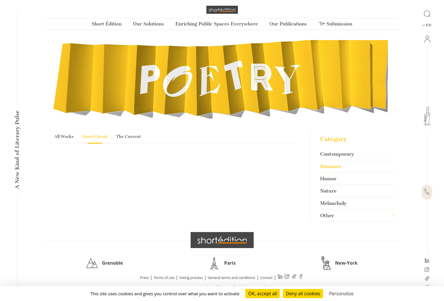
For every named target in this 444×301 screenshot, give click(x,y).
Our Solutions (148, 24)
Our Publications (288, 24)
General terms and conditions (231, 277)
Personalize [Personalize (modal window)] (341, 293)
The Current (128, 136)
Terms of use (164, 277)
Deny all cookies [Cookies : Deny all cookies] (303, 293)
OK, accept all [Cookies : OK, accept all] (262, 293)
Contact (266, 277)
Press (144, 277)
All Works (64, 136)
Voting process (191, 277)
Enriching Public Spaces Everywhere (216, 24)
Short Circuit (94, 136)
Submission (335, 24)
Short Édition (107, 24)
